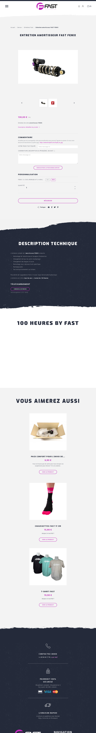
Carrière (56, 669)
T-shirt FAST (48, 514)
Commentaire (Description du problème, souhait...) (36, 151)
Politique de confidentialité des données (73, 731)
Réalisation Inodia (44, 731)
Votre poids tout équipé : (27, 146)
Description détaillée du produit (29, 127)
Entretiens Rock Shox (61, 699)
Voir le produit (30, 466)
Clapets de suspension (62, 714)
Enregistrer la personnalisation (48, 167)
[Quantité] (50, 188)
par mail (54, 580)
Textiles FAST (15, 694)
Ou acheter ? (58, 666)
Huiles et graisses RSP (62, 711)
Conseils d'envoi (20, 289)
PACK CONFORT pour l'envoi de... (30, 450)
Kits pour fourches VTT (19, 688)
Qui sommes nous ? (61, 663)
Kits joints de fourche (61, 705)
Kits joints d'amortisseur (62, 708)
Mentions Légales (55, 731)
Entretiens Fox (59, 696)
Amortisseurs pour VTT (19, 685)
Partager (51, 207)
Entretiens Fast (59, 693)
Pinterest (57, 207)
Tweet (54, 207)
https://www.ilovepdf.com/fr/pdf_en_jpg (51, 142)
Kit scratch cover (60, 702)
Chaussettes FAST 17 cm (66, 449)
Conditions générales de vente (64, 660)
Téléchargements (60, 672)
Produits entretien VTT (18, 691)
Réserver (48, 201)
